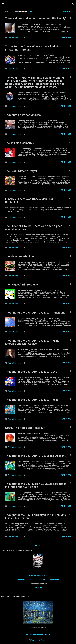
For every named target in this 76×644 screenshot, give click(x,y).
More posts (38, 545)
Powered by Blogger (38, 640)
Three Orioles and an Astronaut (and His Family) (35, 18)
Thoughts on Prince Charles (23, 114)
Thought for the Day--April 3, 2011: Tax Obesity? (35, 455)
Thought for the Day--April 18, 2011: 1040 (31, 371)
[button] (70, 18)
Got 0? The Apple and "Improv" (25, 427)
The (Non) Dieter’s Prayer (21, 171)
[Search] (73, 4)
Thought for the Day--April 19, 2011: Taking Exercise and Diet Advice (32, 342)
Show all (67, 11)
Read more (66, 38)
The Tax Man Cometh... (19, 142)
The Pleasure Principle (19, 256)
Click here (38, 588)
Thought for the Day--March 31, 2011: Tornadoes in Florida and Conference (35, 485)
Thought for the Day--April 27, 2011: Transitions (35, 312)
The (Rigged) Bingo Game (21, 284)
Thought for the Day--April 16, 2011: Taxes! (32, 399)
